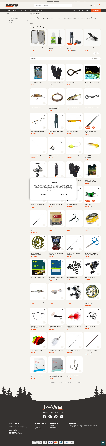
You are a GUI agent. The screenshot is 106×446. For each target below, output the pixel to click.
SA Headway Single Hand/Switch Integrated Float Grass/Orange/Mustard (55, 375)
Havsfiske (17, 22)
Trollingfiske (17, 20)
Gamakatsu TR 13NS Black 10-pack (73, 375)
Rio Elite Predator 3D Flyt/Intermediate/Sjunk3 (90, 181)
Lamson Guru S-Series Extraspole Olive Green (36, 254)
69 (61, 382)
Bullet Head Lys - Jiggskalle (73, 155)
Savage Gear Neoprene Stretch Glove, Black (56, 83)
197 (76, 382)
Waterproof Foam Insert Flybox (38, 47)
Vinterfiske (17, 25)
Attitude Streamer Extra (90, 326)
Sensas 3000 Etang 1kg (36, 82)
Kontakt (52, 425)
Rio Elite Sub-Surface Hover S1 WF (37, 205)
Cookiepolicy (58, 189)
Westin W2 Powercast (72, 204)
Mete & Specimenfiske (17, 18)
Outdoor (30, 10)
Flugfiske (8, 10)
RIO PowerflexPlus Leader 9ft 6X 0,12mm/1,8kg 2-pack (56, 278)
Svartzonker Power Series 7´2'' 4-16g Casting (92, 132)
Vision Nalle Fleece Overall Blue (56, 131)
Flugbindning (15, 10)
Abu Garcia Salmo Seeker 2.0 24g (55, 327)
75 (72, 382)
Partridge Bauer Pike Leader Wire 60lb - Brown (55, 107)
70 (63, 382)
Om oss (36, 425)
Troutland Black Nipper (90, 47)
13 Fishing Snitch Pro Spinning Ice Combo (73, 254)
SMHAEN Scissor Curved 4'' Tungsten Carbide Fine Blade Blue (91, 254)
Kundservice (76, 1)
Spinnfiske (17, 16)
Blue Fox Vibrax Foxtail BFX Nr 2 (56, 302)
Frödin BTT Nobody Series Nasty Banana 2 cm (92, 156)
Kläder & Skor (24, 10)
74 (70, 382)
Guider (87, 10)
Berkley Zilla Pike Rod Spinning (73, 350)
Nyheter (74, 10)
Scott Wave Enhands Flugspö (37, 131)
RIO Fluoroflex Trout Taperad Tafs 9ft (37, 278)
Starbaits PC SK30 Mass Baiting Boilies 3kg (56, 254)
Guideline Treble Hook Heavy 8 (73, 228)
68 (59, 382)
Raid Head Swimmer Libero (73, 107)
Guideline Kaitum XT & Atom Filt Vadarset (74, 47)
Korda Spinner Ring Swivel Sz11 (92, 107)
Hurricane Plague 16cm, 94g (37, 107)
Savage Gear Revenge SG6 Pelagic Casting (91, 351)
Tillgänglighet (38, 428)
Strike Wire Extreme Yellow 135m (92, 228)
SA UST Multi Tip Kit (53, 228)
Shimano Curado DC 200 (90, 277)
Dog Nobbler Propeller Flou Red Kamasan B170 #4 (74, 327)
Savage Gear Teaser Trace (37, 155)
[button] (90, 1)
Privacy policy (38, 427)
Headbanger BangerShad (72, 131)
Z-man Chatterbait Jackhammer (56, 350)
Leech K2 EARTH (88, 204)
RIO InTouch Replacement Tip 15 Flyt (92, 83)
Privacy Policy (47, 189)
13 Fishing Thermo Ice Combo (55, 155)
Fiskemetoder (16, 13)
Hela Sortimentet (39, 10)
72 (66, 382)
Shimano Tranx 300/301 (72, 302)
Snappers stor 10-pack (72, 82)
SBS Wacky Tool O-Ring (72, 277)
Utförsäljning (96, 10)
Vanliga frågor (53, 427)
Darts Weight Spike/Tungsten (55, 204)
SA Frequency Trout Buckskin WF (37, 375)
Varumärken (81, 10)
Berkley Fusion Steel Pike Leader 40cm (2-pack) (38, 327)
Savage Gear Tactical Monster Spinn (37, 229)
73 (68, 382)
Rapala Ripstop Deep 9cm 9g (37, 302)
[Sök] (53, 5)
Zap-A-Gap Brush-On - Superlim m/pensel (56, 47)
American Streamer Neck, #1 (37, 350)
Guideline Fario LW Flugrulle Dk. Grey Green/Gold (92, 302)
